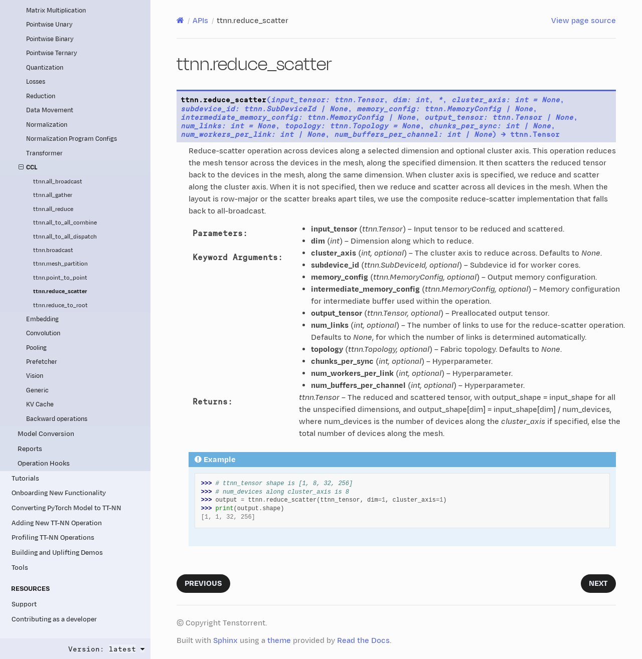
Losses (35, 82)
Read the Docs (363, 640)
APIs (200, 21)
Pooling (36, 348)
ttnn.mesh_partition (60, 264)
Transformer (44, 153)
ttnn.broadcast (53, 250)
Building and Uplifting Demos (57, 552)
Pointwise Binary (50, 39)
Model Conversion (46, 433)
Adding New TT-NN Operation (57, 523)
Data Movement (49, 110)
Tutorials (25, 478)
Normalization (46, 125)
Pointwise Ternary (51, 53)
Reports (30, 449)
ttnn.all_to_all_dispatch (65, 237)
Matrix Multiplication (56, 11)
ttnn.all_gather (52, 195)
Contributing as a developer (54, 619)
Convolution (43, 333)
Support (24, 604)
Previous (203, 583)
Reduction (40, 96)
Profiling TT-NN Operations (53, 537)
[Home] (180, 20)
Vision (34, 376)
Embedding (42, 319)
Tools (20, 567)
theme (279, 640)
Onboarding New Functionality (59, 493)
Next (598, 583)
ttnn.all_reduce (53, 209)
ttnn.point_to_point (60, 278)
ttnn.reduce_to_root (60, 305)
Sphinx (225, 640)
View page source (583, 21)
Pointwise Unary (49, 25)
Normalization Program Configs (71, 139)
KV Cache (40, 404)
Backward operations (56, 419)
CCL (28, 167)
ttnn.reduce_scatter (60, 291)
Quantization (44, 68)
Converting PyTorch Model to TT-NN (66, 508)
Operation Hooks (44, 463)
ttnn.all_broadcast (57, 181)
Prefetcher (41, 362)
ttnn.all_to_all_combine (65, 223)
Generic (37, 390)
